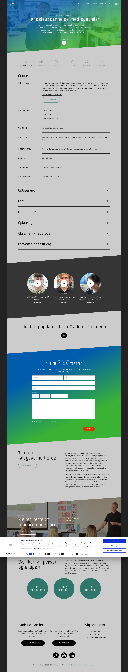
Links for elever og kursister (95, 637)
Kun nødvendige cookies (114, 665)
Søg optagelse (51, 100)
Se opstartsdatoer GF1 (50, 115)
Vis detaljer (85, 668)
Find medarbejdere (95, 634)
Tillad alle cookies (114, 655)
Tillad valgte (114, 660)
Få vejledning (64, 643)
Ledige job (33, 643)
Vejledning (86, 3)
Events (79, 3)
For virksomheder (97, 3)
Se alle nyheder (28, 532)
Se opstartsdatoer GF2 (50, 119)
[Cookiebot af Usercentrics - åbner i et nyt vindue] (10, 669)
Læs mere (37, 302)
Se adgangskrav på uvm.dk (87, 149)
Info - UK (107, 3)
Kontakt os (95, 631)
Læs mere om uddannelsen (52, 94)
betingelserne (45, 421)
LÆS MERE (68, 521)
